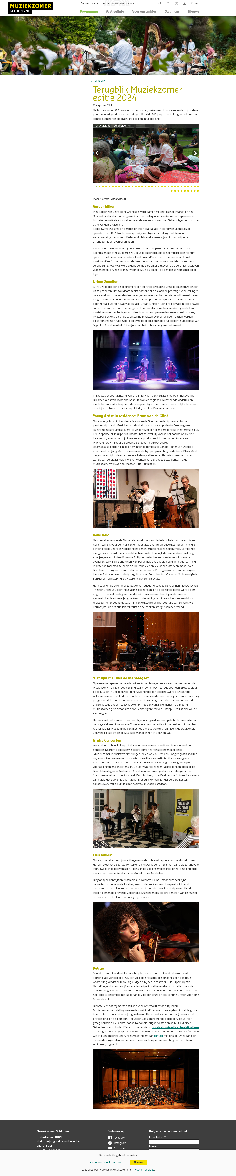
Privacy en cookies (143, 1169)
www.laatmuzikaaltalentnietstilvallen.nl (175, 1027)
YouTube (119, 1148)
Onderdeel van (88, 3)
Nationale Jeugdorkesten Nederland (59, 1141)
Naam (153, 1146)
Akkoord (138, 1162)
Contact (195, 3)
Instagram (119, 1143)
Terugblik (99, 80)
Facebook (119, 1137)
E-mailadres (157, 1137)
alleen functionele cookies (105, 1162)
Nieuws (193, 11)
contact (159, 1036)
